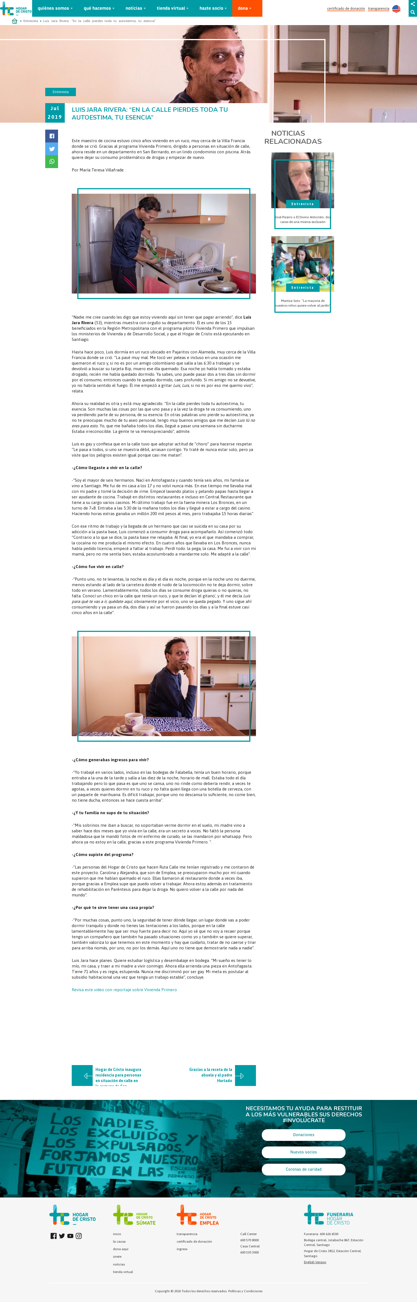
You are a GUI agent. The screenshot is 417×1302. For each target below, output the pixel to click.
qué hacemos (97, 8)
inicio (117, 1234)
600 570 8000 (249, 1240)
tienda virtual (171, 8)
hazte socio (211, 8)
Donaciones (304, 1135)
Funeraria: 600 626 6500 (321, 1234)
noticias (134, 8)
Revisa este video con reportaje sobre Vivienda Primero (125, 989)
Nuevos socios (303, 1152)
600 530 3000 (249, 1252)
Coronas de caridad (304, 1169)
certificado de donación (346, 8)
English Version (315, 1262)
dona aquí (120, 1249)
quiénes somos (53, 8)
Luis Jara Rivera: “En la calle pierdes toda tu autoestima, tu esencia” (99, 21)
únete (117, 1257)
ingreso (182, 1249)
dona (243, 8)
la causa (119, 1241)
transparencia (378, 8)
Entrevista (30, 21)
